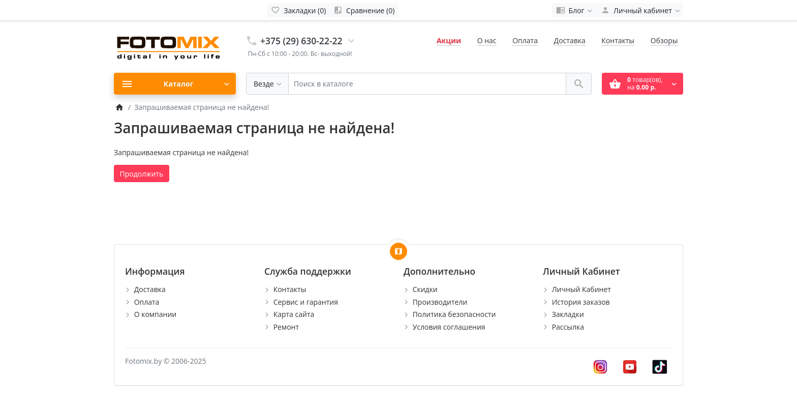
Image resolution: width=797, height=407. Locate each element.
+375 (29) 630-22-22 (301, 41)
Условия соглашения (449, 327)
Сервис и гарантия (305, 302)
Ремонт (286, 327)
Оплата (525, 40)
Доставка (570, 40)
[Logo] (170, 46)
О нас (487, 40)
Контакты (617, 40)
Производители (440, 302)
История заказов (581, 302)
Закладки (568, 314)
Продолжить (142, 174)
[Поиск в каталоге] (427, 84)
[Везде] (267, 84)
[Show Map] (398, 251)
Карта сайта (294, 314)
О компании (155, 314)
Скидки (425, 289)
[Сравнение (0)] (363, 10)
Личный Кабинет (581, 289)
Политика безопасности (454, 314)
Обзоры (664, 40)
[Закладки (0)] (298, 10)
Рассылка (568, 327)
